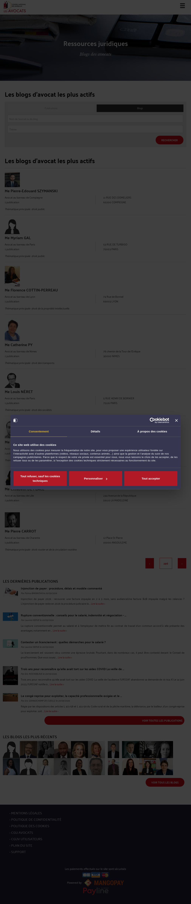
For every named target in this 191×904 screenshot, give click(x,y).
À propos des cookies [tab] (152, 431)
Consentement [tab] (39, 431)
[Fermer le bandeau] (176, 420)
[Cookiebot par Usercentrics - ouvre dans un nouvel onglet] (152, 420)
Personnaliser (95, 478)
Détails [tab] (95, 431)
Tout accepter (151, 478)
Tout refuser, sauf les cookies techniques (40, 478)
